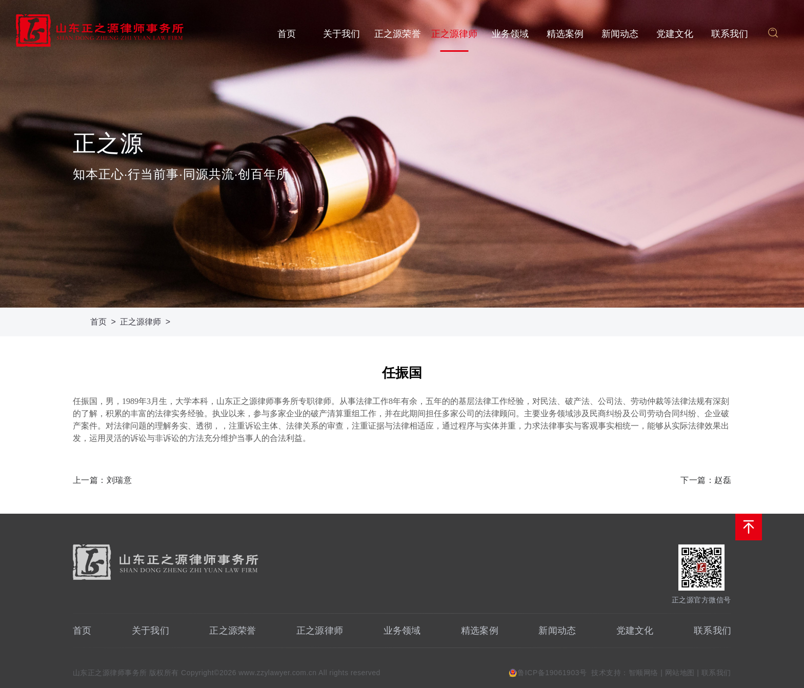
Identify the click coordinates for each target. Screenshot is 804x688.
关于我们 (341, 34)
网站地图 (680, 673)
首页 (286, 34)
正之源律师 (454, 34)
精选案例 (565, 34)
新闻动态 (620, 34)
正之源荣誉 (397, 34)
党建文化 (675, 34)
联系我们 (730, 34)
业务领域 (510, 34)
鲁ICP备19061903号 (552, 673)
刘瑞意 (119, 480)
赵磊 (722, 480)
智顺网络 (643, 673)
